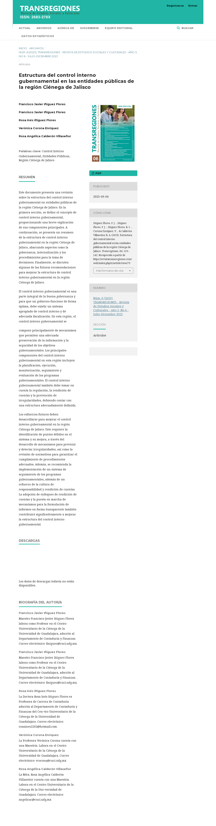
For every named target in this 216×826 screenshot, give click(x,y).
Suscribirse (89, 28)
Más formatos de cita (109, 270)
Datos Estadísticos (37, 36)
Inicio (23, 48)
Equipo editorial (119, 28)
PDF (98, 173)
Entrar (192, 5)
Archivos (43, 28)
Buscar (187, 28)
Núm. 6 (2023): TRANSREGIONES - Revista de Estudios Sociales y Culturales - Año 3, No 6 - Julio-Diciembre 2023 (78, 54)
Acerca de (65, 28)
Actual (24, 28)
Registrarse (175, 5)
